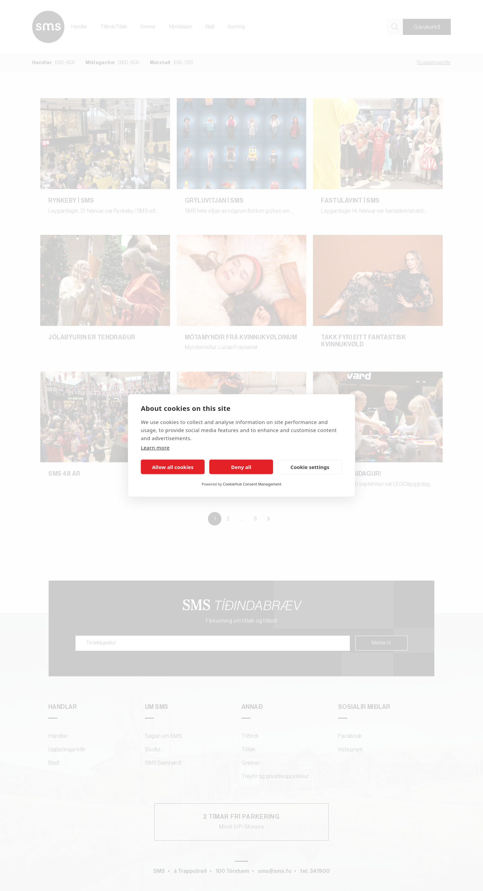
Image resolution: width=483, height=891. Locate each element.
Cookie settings (309, 467)
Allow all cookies (173, 467)
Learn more (155, 447)
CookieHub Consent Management (252, 483)
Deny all (241, 467)
